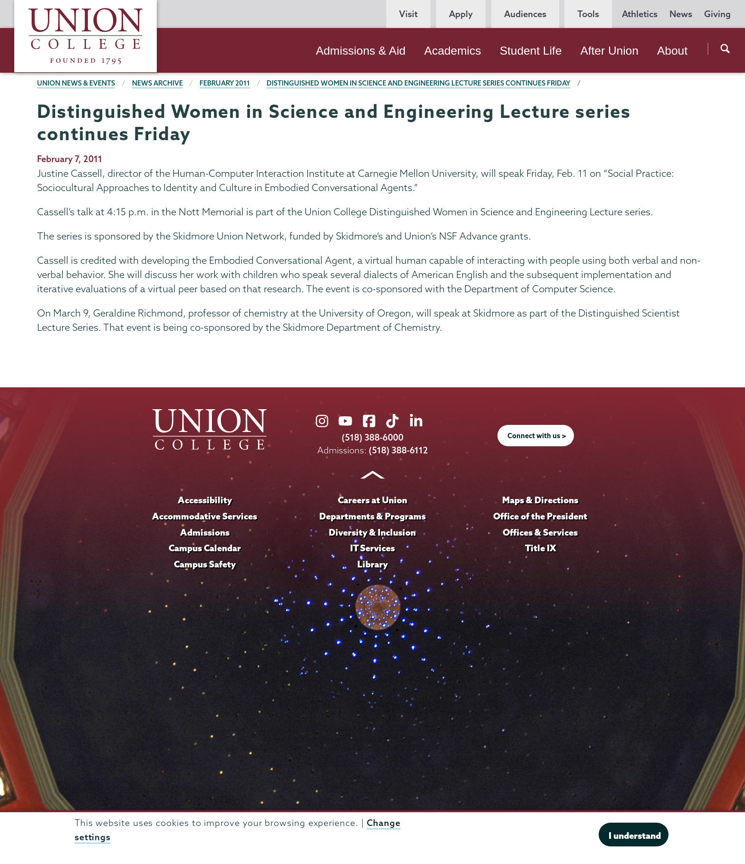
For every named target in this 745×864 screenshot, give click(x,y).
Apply (461, 14)
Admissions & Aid (361, 50)
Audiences (525, 14)
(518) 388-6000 (372, 437)
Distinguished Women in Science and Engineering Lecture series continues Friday (419, 83)
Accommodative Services (204, 516)
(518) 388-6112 (398, 450)
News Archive (157, 83)
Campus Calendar (205, 548)
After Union (609, 50)
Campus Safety (205, 564)
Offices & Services (540, 532)
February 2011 (225, 83)
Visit (408, 14)
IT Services (372, 548)
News (680, 14)
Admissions (204, 532)
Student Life (531, 50)
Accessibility (205, 500)
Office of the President (540, 516)
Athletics (640, 14)
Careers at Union (372, 500)
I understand (635, 835)
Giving (717, 14)
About (672, 50)
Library (372, 564)
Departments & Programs (372, 516)
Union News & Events (76, 83)
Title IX (540, 548)
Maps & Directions (540, 500)
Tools (588, 14)
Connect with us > (536, 436)
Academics (452, 50)
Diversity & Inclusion (372, 532)
